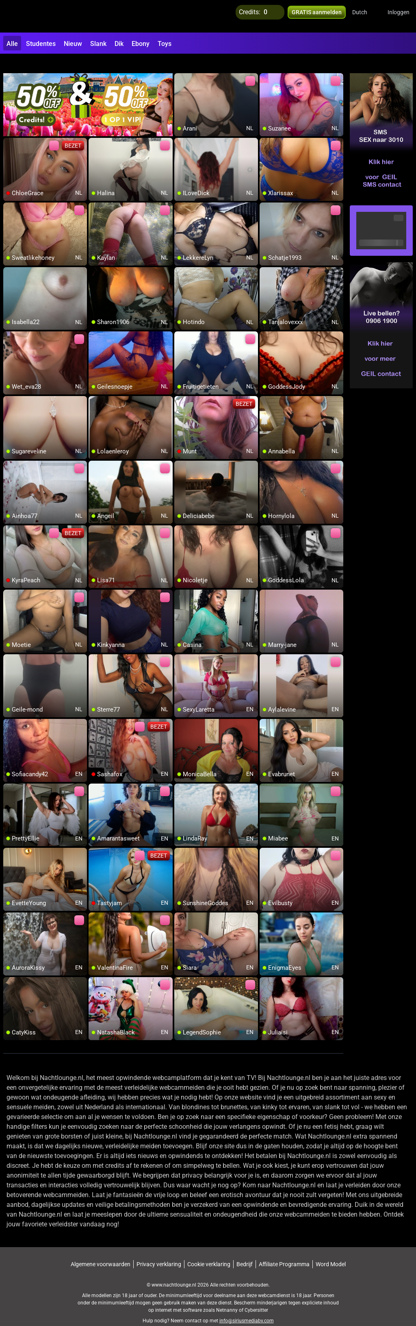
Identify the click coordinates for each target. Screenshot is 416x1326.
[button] (365, 16)
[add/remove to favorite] (180, 65)
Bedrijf (244, 1249)
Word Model (331, 1249)
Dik (119, 44)
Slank (98, 44)
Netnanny (227, 1295)
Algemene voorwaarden (100, 1249)
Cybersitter (256, 1295)
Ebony (141, 44)
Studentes (41, 44)
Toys (164, 44)
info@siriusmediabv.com (246, 1306)
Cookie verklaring (208, 1249)
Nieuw (73, 44)
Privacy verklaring (158, 1249)
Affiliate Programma (284, 1249)
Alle (12, 44)
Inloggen (399, 16)
